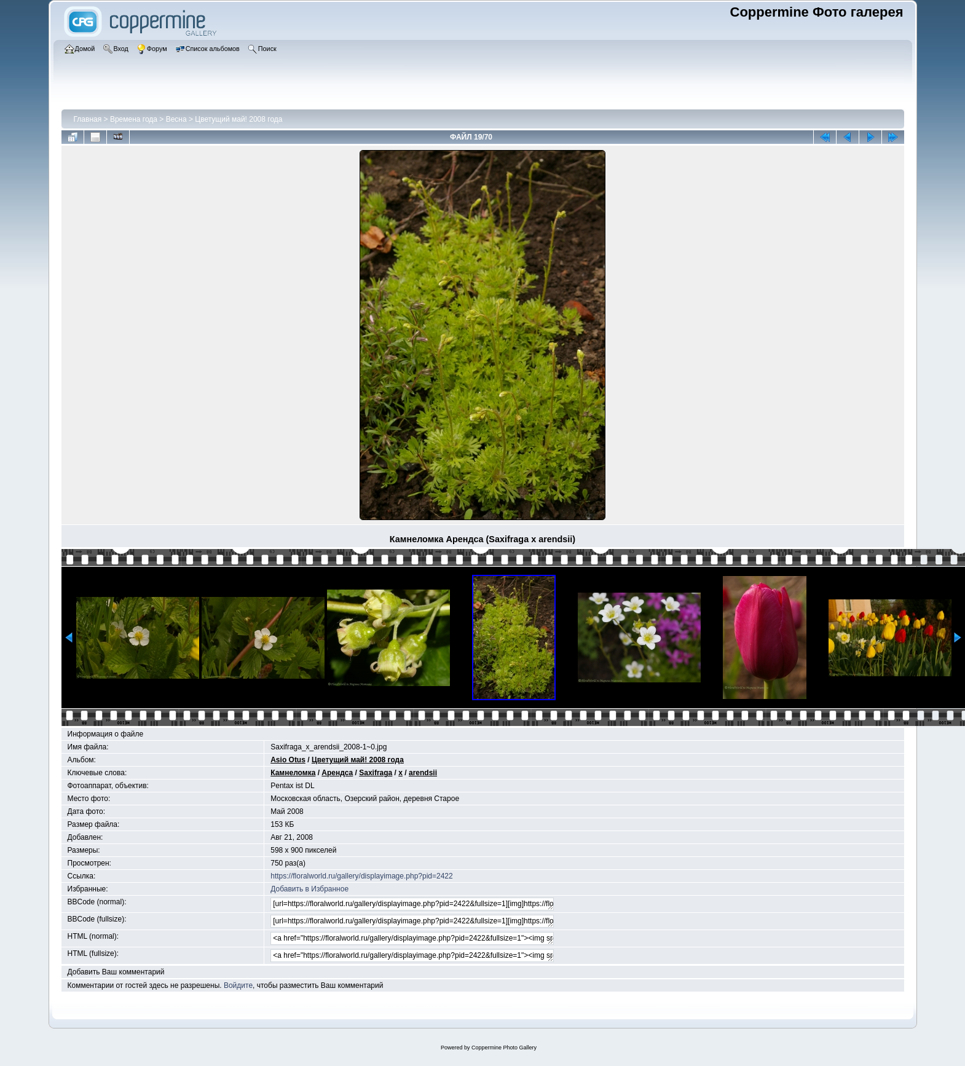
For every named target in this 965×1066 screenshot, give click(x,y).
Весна (176, 119)
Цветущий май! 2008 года (238, 119)
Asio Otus (287, 760)
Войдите (238, 985)
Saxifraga (375, 772)
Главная (88, 119)
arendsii (423, 772)
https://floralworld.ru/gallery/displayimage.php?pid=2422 (361, 876)
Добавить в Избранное (309, 889)
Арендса (337, 772)
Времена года (133, 119)
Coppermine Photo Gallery (504, 1047)
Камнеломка (292, 772)
